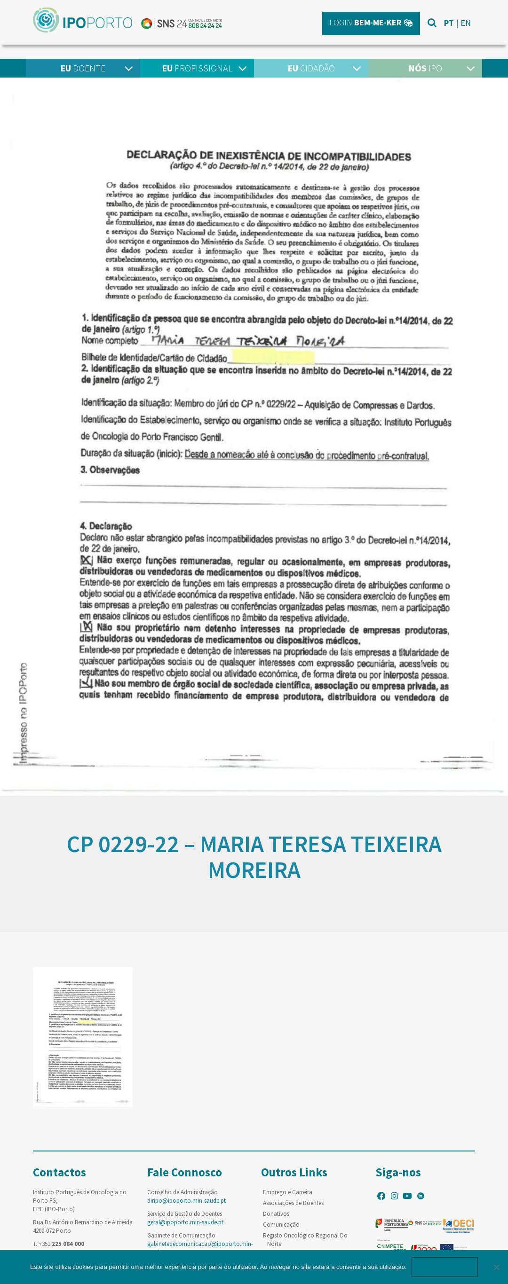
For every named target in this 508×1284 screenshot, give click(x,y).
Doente (82, 68)
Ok (445, 1266)
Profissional (197, 68)
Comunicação (281, 1225)
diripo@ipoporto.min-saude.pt (186, 1201)
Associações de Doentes (293, 1203)
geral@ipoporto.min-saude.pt (185, 1222)
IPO (425, 68)
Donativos (276, 1214)
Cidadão (311, 68)
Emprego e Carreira (287, 1192)
